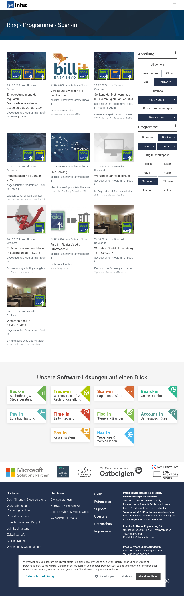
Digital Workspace (157, 155)
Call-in (146, 146)
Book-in (167, 137)
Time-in (168, 181)
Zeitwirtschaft (16, 534)
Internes (158, 91)
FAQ (145, 82)
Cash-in (166, 146)
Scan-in (147, 181)
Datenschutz (103, 524)
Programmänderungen (157, 108)
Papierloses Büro (18, 516)
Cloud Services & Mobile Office (70, 512)
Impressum (102, 531)
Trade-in (23, 116)
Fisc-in (147, 164)
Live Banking (59, 172)
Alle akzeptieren (148, 576)
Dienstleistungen (61, 499)
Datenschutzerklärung (40, 576)
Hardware (165, 82)
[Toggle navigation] (174, 5)
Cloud (170, 73)
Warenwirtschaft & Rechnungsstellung (19, 508)
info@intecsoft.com (142, 537)
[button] (157, 55)
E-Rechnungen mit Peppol (23, 522)
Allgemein (157, 64)
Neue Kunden (156, 99)
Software (13, 493)
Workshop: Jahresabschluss (112, 176)
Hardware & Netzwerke (65, 505)
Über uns (100, 516)
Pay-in (147, 172)
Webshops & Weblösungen (24, 547)
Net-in (168, 164)
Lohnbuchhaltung (18, 528)
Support (100, 509)
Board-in (147, 137)
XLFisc (168, 190)
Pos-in (14, 116)
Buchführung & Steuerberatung (26, 499)
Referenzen (102, 501)
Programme (31, 112)
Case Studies (149, 73)
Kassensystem (16, 541)
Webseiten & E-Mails (64, 518)
